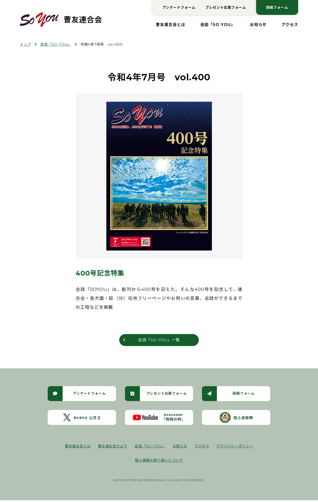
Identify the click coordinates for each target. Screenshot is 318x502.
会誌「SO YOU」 (217, 24)
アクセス (289, 24)
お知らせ (258, 24)
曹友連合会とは (170, 24)
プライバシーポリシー (234, 447)
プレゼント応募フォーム (225, 7)
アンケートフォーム (179, 7)
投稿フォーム (277, 7)
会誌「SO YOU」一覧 (159, 341)
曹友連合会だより (112, 447)
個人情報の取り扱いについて (159, 462)
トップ (25, 44)
